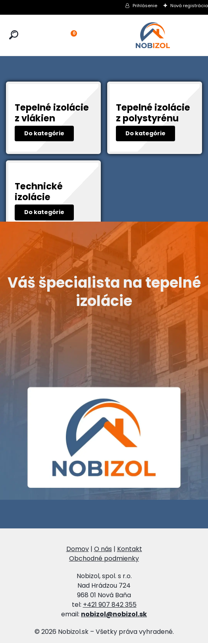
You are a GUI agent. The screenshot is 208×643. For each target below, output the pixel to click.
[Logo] (153, 35)
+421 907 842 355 (110, 604)
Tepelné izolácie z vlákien (52, 113)
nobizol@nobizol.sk (114, 614)
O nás (103, 548)
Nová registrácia (189, 5)
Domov (77, 548)
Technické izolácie (39, 191)
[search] (13, 35)
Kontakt (129, 548)
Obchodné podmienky (104, 558)
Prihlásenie (145, 5)
